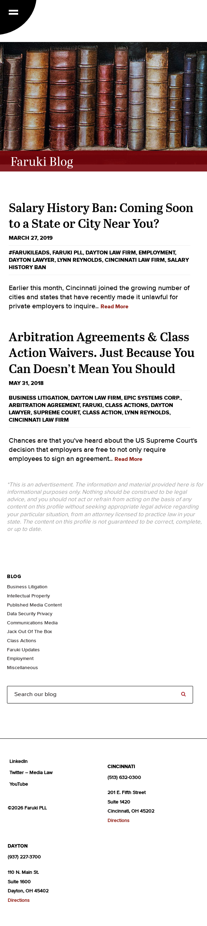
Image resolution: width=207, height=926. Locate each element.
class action (102, 412)
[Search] (100, 694)
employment (157, 252)
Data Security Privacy (29, 613)
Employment (20, 658)
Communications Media (32, 622)
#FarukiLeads (29, 252)
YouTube (18, 784)
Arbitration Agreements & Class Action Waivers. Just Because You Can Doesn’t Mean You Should (102, 352)
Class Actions (126, 405)
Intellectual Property (28, 596)
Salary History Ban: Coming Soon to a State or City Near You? (101, 215)
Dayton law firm (111, 252)
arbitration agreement (44, 405)
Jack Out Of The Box (29, 631)
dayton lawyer (31, 260)
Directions (119, 820)
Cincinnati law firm (135, 260)
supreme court (57, 412)
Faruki (92, 405)
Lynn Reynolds (79, 260)
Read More (114, 306)
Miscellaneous (22, 667)
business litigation (38, 398)
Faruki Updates (23, 649)
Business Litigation (27, 586)
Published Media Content (34, 605)
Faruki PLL (67, 252)
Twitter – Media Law (30, 772)
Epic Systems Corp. (152, 398)
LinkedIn (18, 761)
